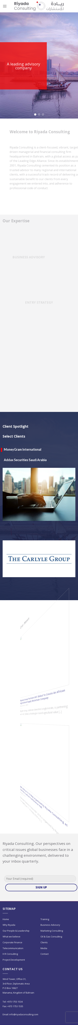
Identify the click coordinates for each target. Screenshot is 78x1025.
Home (6, 919)
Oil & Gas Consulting (51, 936)
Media (43, 948)
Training (44, 919)
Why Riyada (9, 924)
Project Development (14, 959)
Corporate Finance (12, 942)
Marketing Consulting (51, 930)
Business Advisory (50, 924)
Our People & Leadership (16, 930)
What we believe (11, 936)
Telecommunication (13, 948)
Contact (44, 953)
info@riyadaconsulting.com (24, 1014)
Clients (44, 942)
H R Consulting (10, 953)
